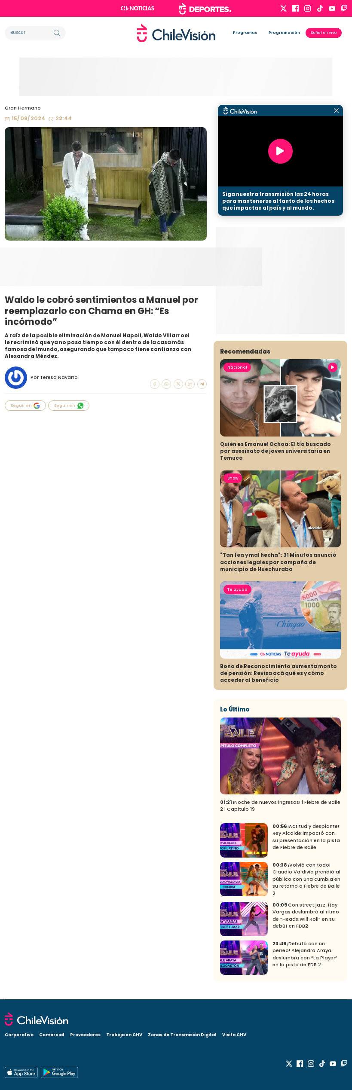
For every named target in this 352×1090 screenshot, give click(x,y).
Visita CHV (234, 1035)
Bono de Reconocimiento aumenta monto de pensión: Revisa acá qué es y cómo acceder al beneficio (278, 673)
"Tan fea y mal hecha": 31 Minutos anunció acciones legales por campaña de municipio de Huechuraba (278, 562)
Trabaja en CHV (124, 1035)
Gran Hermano (23, 108)
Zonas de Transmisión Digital (182, 1035)
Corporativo (19, 1035)
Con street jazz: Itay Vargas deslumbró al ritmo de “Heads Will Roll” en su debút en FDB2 (305, 916)
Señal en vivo (324, 32)
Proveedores (85, 1035)
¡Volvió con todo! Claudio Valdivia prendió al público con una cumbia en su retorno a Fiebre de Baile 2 (306, 879)
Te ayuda (237, 589)
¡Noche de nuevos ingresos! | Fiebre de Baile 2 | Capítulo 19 (280, 806)
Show (232, 478)
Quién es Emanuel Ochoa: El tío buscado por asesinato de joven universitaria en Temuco (275, 451)
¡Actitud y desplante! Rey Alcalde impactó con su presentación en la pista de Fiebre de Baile (306, 837)
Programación (284, 32)
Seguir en (25, 405)
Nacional (237, 367)
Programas (245, 32)
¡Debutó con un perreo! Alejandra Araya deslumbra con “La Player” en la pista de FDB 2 (304, 954)
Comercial (51, 1035)
